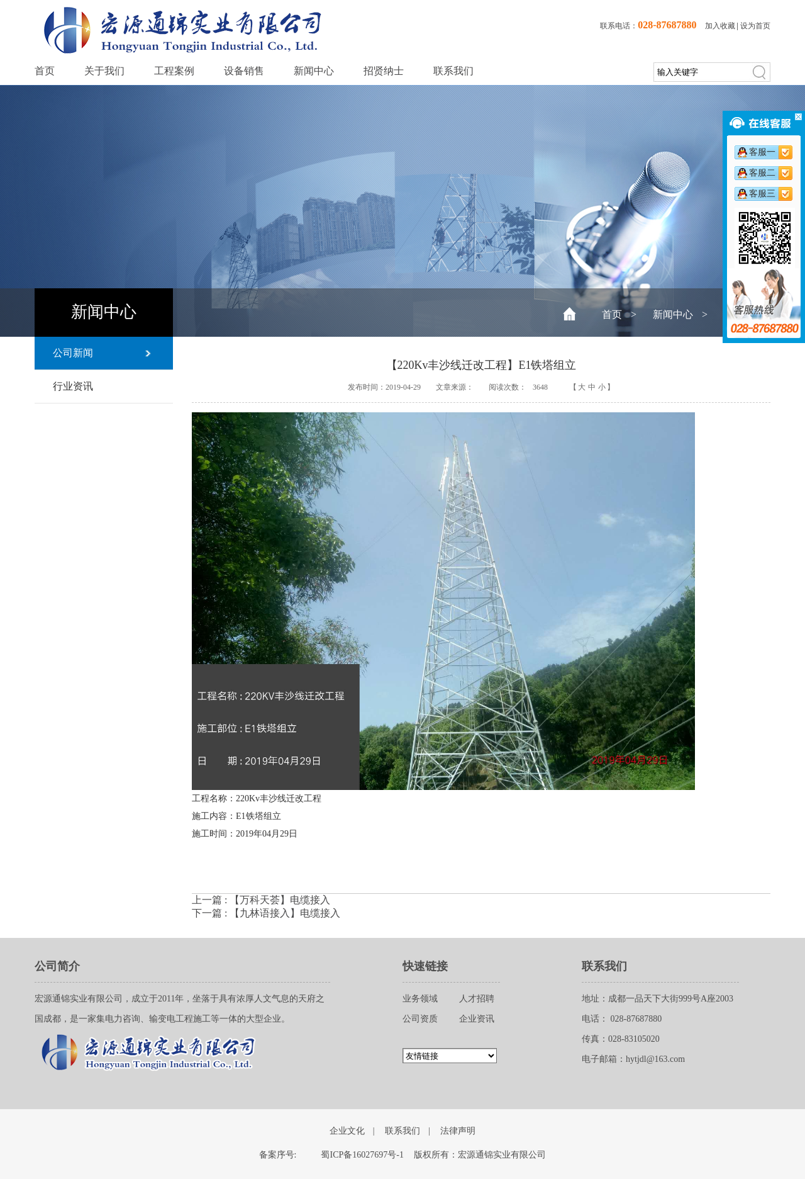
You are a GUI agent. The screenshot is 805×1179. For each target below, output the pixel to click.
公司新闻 (73, 352)
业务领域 (420, 998)
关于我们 (104, 70)
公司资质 (420, 1019)
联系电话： (648, 25)
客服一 (762, 152)
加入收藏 (720, 25)
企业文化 (347, 1131)
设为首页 (755, 25)
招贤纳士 (384, 70)
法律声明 (457, 1131)
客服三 (762, 193)
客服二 (762, 173)
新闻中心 (314, 70)
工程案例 (174, 70)
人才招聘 (476, 998)
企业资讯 (476, 1019)
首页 (45, 70)
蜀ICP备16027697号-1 (362, 1154)
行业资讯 (73, 386)
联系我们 (453, 70)
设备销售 (244, 70)
